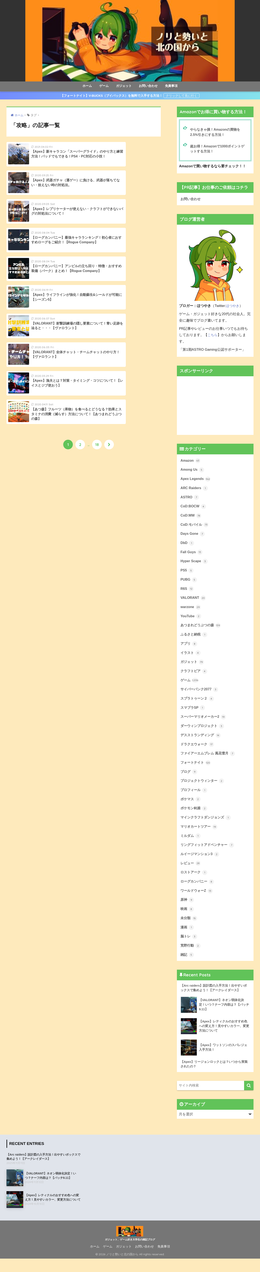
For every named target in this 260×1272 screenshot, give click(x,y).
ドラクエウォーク (198, 751)
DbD (187, 545)
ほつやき (233, 307)
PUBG (188, 583)
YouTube (191, 620)
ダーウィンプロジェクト (203, 733)
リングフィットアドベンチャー (208, 854)
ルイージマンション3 (200, 864)
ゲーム (104, 86)
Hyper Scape (194, 564)
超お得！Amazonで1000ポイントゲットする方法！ (218, 149)
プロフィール (194, 798)
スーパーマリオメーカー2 (204, 723)
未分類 (189, 929)
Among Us (192, 470)
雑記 (187, 967)
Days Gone (192, 536)
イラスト (190, 658)
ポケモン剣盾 (194, 817)
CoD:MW (191, 517)
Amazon (190, 461)
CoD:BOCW (193, 508)
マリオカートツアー (199, 836)
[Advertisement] (215, 406)
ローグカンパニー (198, 892)
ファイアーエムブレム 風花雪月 (209, 761)
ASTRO (189, 498)
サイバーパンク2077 (200, 695)
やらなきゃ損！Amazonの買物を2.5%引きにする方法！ (216, 132)
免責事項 (171, 86)
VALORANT (193, 601)
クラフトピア (194, 676)
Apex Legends (195, 480)
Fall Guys (191, 555)
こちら (212, 336)
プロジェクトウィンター (203, 789)
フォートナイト (196, 770)
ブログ (189, 779)
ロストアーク (194, 882)
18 (97, 305)
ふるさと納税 (194, 639)
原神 (187, 910)
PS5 (187, 573)
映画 (187, 920)
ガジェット (124, 86)
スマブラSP (193, 714)
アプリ (189, 648)
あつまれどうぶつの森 (201, 630)
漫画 (187, 938)
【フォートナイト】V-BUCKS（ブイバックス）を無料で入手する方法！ (111, 95)
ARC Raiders (194, 489)
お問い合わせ (148, 86)
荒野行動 (190, 957)
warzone (190, 611)
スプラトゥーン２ (198, 705)
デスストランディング (201, 742)
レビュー (190, 873)
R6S (187, 592)
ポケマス (190, 808)
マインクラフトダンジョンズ (206, 826)
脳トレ (189, 948)
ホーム (87, 86)
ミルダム (190, 845)
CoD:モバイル (195, 527)
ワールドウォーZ (197, 901)
